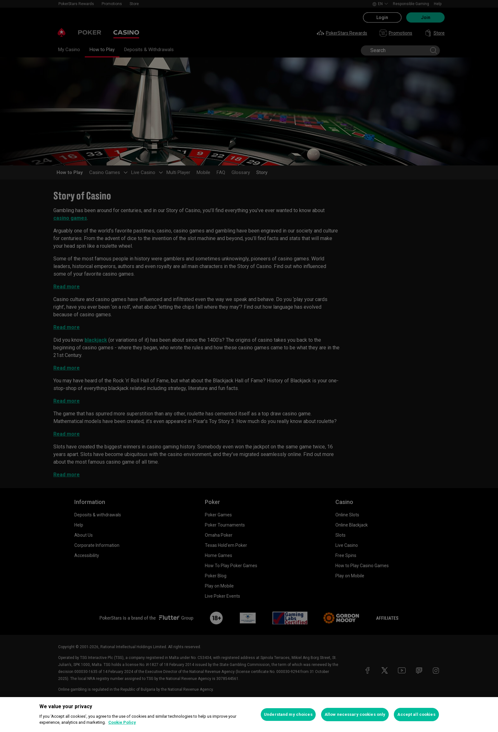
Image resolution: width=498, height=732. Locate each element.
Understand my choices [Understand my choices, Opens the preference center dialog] (288, 714)
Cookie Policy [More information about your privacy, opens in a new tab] (122, 722)
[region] (249, 714)
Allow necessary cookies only (355, 714)
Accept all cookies (416, 714)
